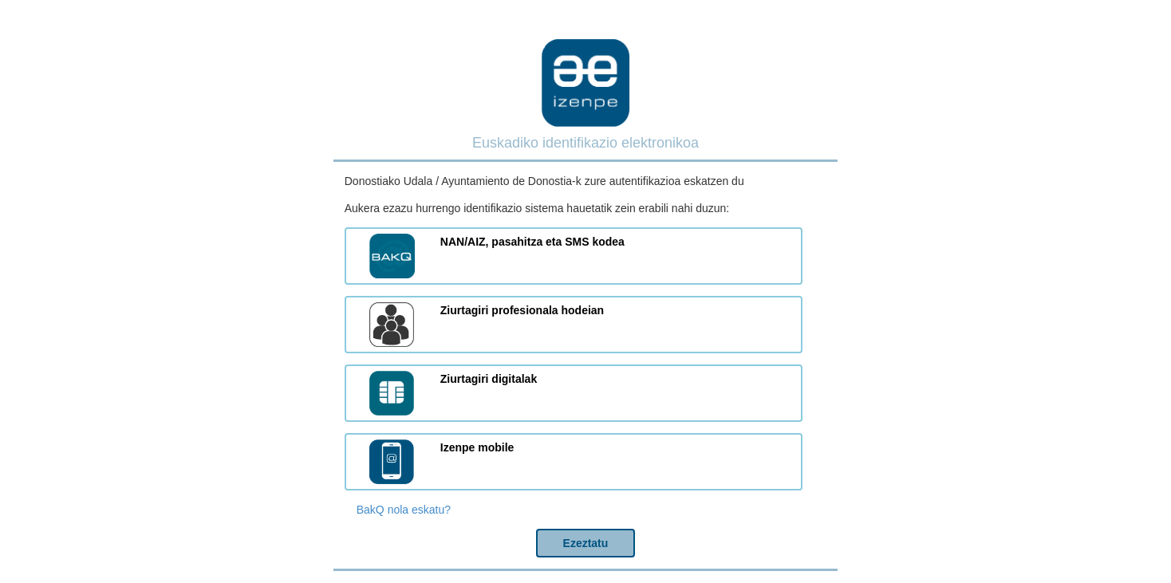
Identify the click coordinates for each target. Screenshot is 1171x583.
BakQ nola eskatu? (404, 509)
